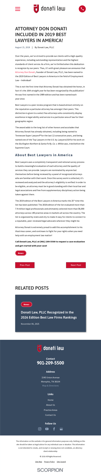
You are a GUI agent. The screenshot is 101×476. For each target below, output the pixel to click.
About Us (50, 405)
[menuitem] (38, 461)
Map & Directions (50, 385)
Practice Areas (50, 410)
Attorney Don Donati (25, 72)
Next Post (76, 265)
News (21, 253)
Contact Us (50, 415)
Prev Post (25, 265)
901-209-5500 (50, 363)
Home (50, 400)
